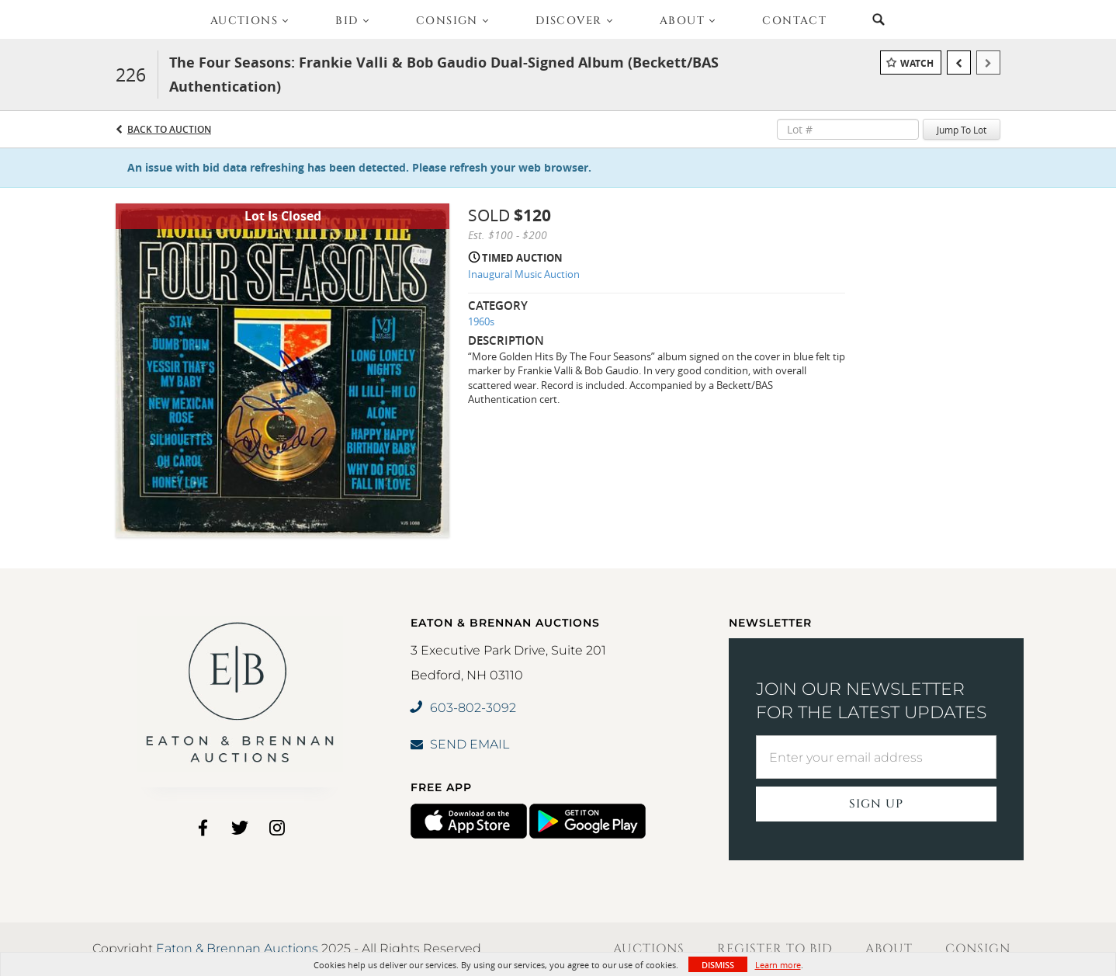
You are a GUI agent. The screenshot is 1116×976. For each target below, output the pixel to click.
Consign (977, 948)
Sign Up (876, 804)
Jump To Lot (961, 129)
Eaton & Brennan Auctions (237, 948)
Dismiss (718, 965)
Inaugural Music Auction (524, 274)
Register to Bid (775, 948)
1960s (481, 321)
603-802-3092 (463, 707)
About (889, 948)
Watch (917, 63)
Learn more (778, 965)
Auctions (649, 948)
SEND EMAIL (460, 744)
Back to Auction (169, 129)
